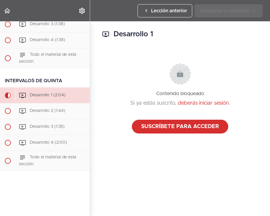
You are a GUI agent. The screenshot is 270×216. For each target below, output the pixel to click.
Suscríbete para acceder (180, 126)
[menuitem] (82, 10)
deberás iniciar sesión (203, 103)
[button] (7, 10)
